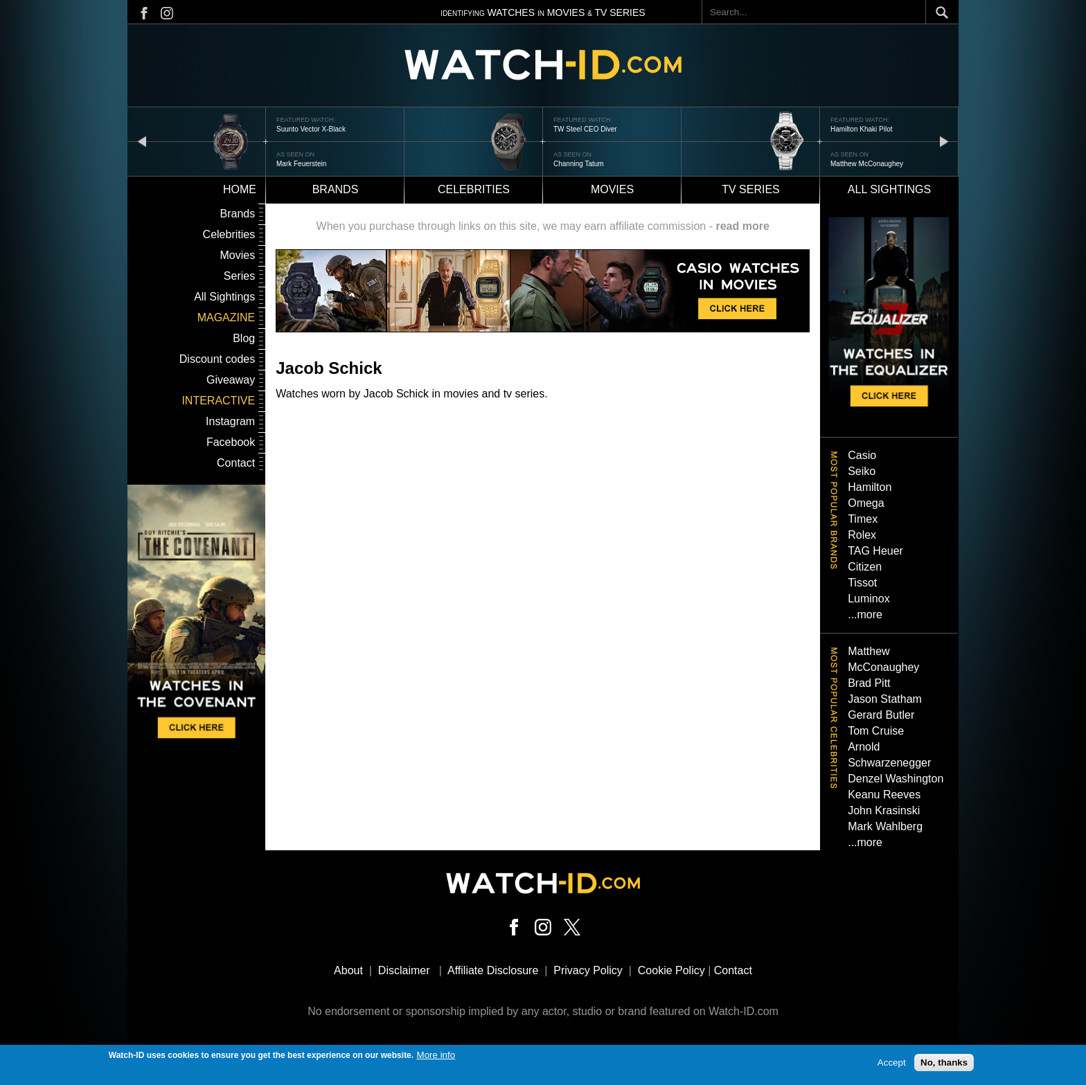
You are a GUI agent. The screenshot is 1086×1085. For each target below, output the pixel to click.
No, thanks (944, 1065)
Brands (335, 189)
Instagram (230, 421)
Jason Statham (885, 699)
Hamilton (869, 487)
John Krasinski (884, 810)
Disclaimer (404, 970)
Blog (244, 338)
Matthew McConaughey (866, 164)
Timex (863, 519)
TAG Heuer (875, 551)
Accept (892, 1065)
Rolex (862, 535)
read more (742, 226)
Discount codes (217, 359)
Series (239, 276)
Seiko (861, 471)
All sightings (889, 189)
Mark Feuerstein (301, 164)
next (944, 141)
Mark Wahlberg (885, 826)
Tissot (862, 583)
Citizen (865, 567)
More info (436, 1057)
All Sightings (224, 297)
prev (142, 141)
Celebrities (474, 189)
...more (865, 614)
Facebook (230, 442)
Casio (862, 455)
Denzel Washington (895, 778)
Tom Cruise (876, 731)
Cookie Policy (671, 970)
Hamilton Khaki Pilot (861, 129)
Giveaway (230, 380)
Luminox (868, 598)
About (348, 970)
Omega (866, 503)
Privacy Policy (588, 970)
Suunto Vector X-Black (311, 129)
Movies (612, 189)
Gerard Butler (881, 715)
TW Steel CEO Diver (585, 129)
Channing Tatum (578, 164)
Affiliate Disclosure (492, 970)
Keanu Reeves (884, 794)
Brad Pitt (869, 683)
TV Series (751, 189)
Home (239, 189)
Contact (236, 463)
